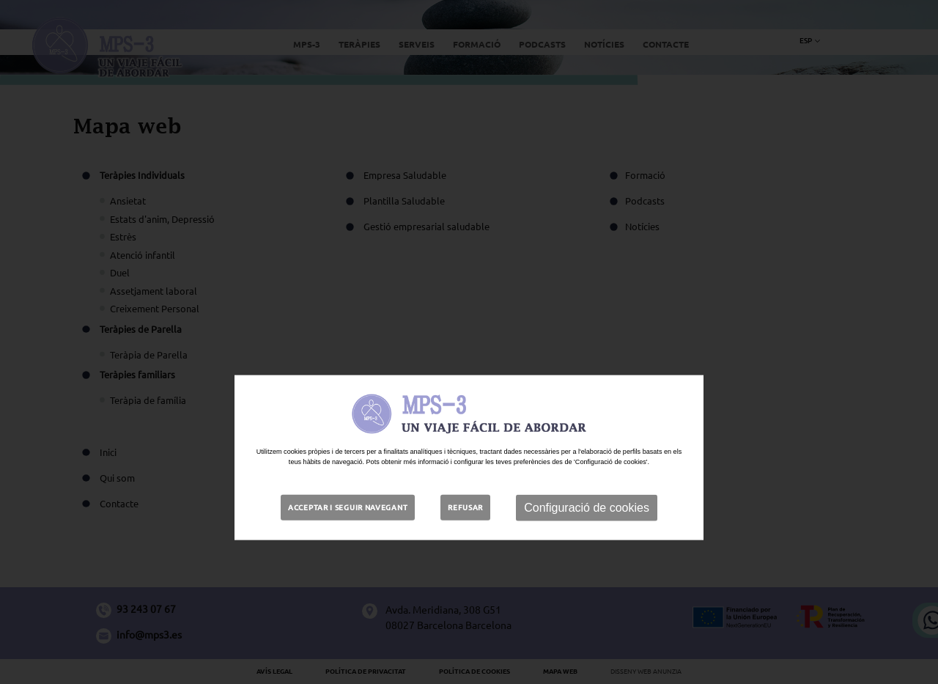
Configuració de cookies (586, 544)
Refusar (465, 544)
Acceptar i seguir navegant (347, 544)
